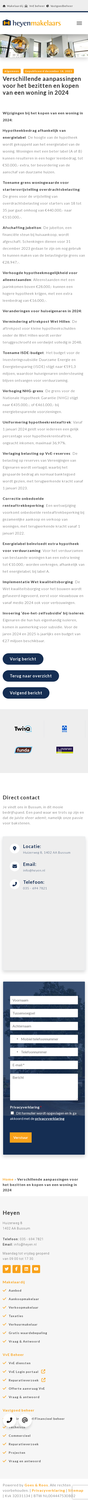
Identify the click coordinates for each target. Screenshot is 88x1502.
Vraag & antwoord (24, 1397)
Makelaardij (13, 5)
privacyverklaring (49, 1118)
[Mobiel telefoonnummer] (44, 1039)
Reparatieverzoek (27, 1380)
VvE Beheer (13, 1354)
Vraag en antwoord (25, 1461)
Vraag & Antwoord (24, 1341)
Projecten (17, 1452)
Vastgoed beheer (19, 1410)
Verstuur (20, 1137)
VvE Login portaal (27, 1372)
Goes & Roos (36, 1485)
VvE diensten (20, 1363)
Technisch (17, 1427)
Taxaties (16, 1316)
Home (8, 1179)
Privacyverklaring (26, 1107)
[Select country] (14, 1039)
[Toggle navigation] (79, 23)
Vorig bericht (23, 658)
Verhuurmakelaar (23, 1324)
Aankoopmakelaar (24, 1299)
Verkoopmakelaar (24, 1307)
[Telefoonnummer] (44, 1052)
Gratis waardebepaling (28, 1332)
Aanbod (15, 1290)
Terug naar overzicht (31, 675)
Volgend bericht (26, 692)
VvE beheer (35, 5)
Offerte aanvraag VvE (27, 1388)
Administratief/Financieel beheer (37, 1418)
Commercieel (20, 1435)
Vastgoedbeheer (59, 5)
